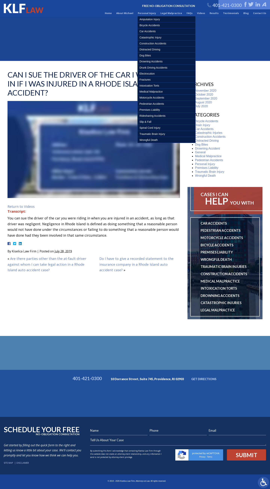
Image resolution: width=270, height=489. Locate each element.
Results (214, 13)
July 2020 (201, 106)
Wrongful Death (205, 175)
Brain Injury (202, 125)
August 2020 (203, 102)
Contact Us (259, 13)
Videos (201, 13)
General (200, 152)
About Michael (124, 13)
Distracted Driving (207, 140)
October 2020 (204, 94)
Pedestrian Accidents (209, 160)
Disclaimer (22, 462)
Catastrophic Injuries (208, 132)
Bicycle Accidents (206, 121)
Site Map (8, 462)
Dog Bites (201, 144)
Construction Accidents (210, 136)
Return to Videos (21, 206)
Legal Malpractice (171, 13)
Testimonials (231, 13)
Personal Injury (147, 13)
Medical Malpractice (208, 156)
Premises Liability (206, 167)
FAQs (190, 13)
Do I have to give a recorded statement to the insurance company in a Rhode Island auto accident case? (136, 264)
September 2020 (206, 98)
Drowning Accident (207, 148)
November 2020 (205, 90)
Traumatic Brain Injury (209, 171)
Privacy (202, 457)
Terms (209, 457)
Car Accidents (204, 129)
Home (108, 13)
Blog (246, 13)
